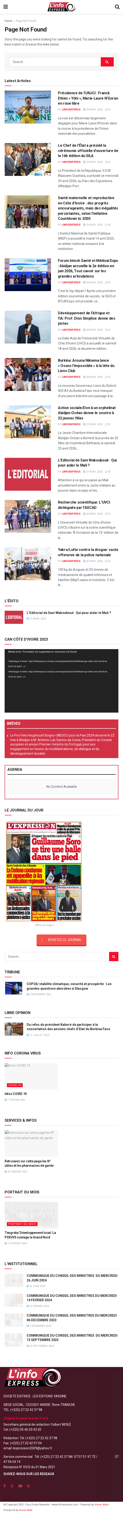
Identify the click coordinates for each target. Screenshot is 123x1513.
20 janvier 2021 (16, 1171)
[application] (61, 681)
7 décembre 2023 (39, 1325)
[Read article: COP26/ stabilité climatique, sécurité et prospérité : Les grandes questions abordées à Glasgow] (14, 988)
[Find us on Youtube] (20, 1486)
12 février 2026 (16, 1243)
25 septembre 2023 (40, 1345)
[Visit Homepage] (61, 6)
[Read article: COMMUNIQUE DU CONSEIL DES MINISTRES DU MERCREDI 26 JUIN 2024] (14, 1280)
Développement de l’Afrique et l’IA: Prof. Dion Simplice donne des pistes (86, 318)
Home (8, 21)
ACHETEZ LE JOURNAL (61, 940)
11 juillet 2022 (38, 1035)
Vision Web (101, 1504)
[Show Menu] (5, 7)
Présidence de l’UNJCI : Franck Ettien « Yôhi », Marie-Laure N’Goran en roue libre (88, 98)
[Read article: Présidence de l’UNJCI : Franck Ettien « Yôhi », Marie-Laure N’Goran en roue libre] (28, 107)
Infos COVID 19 (16, 1094)
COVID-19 (14, 1085)
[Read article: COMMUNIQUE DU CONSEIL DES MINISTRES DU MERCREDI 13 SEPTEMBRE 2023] (14, 1340)
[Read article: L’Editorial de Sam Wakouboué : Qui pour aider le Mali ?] (28, 474)
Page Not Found (26, 21)
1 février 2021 (15, 1099)
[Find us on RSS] (28, 1486)
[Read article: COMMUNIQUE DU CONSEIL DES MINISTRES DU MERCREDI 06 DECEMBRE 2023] (14, 1320)
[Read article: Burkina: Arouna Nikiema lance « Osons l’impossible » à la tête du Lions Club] (28, 374)
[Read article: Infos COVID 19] (31, 1076)
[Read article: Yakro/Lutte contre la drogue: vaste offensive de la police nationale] (28, 563)
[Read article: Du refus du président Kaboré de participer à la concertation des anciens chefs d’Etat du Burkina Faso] (14, 1029)
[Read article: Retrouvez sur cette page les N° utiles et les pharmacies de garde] (31, 1143)
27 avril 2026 (93, 424)
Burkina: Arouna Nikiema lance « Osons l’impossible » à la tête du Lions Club (86, 365)
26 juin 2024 (36, 1286)
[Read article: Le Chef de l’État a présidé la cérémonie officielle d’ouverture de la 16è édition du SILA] (28, 159)
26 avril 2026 (93, 513)
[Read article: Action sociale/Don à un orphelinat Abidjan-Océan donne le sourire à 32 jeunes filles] (28, 421)
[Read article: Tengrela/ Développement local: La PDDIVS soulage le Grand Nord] (31, 1215)
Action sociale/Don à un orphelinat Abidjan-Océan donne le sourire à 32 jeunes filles (87, 413)
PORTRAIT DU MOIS (22, 1224)
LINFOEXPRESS (71, 109)
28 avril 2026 (93, 282)
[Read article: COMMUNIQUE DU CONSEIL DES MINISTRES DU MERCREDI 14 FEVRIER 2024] (14, 1300)
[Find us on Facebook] (4, 1486)
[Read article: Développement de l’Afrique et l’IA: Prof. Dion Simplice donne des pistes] (28, 327)
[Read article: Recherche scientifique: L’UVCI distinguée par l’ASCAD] (28, 516)
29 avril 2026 (93, 109)
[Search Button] (117, 7)
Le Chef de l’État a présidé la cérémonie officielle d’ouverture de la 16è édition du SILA (88, 150)
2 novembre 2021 (39, 994)
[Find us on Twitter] (12, 1486)
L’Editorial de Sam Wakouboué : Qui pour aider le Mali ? (69, 613)
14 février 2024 (38, 1306)
